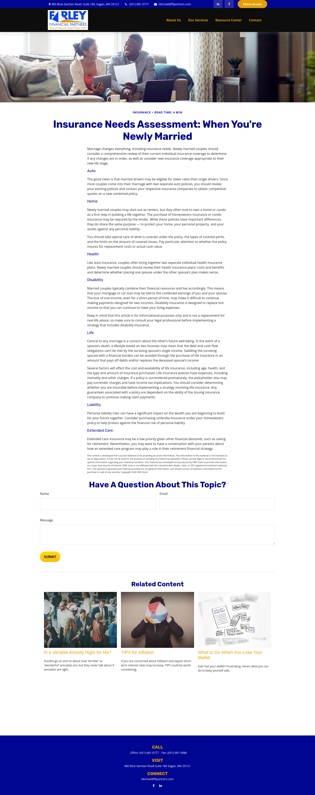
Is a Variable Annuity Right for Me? (77, 652)
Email (164, 493)
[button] (174, 20)
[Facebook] (229, 4)
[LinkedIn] (218, 4)
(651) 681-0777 (136, 4)
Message (46, 520)
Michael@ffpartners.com (172, 4)
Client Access (252, 4)
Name (44, 493)
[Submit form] (50, 557)
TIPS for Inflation (137, 652)
